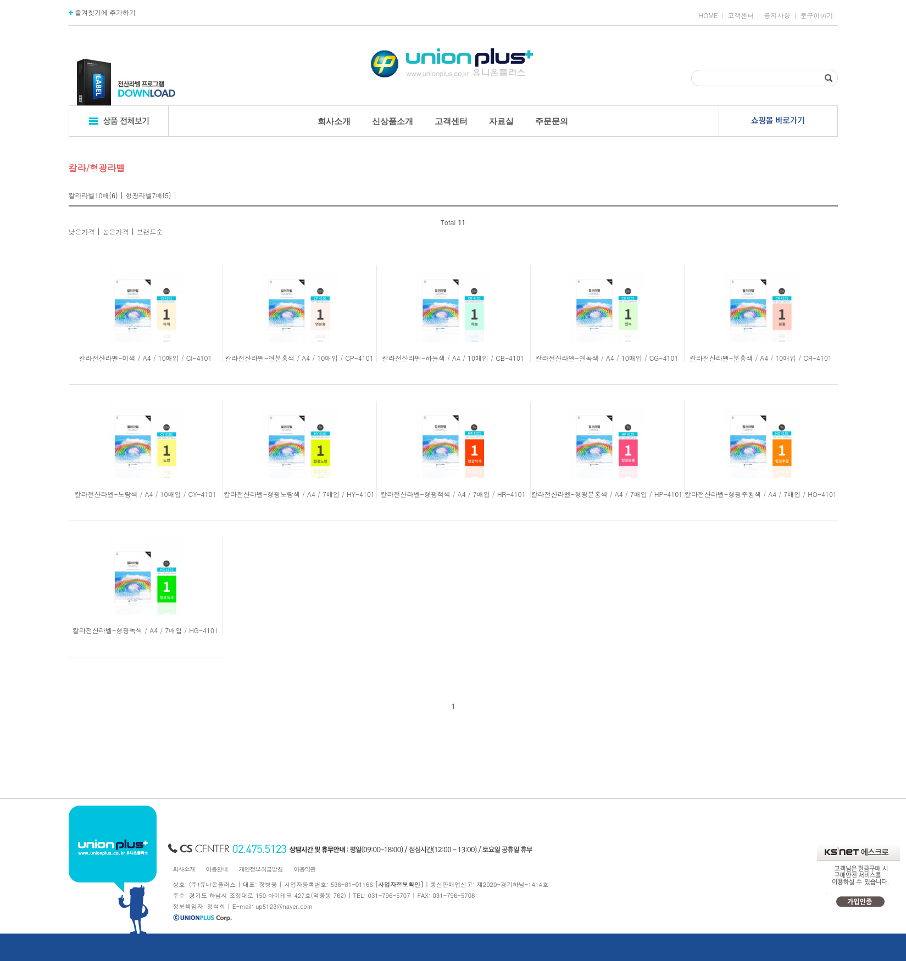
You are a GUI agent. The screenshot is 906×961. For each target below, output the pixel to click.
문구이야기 (817, 15)
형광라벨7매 (144, 195)
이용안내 (217, 869)
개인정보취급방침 (261, 869)
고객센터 (741, 15)
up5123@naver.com (284, 906)
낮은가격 (82, 231)
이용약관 (305, 869)
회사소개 (334, 121)
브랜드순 (150, 231)
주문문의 (551, 121)
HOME (708, 15)
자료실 (501, 121)
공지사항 (777, 15)
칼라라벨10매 (89, 195)
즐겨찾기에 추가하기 (102, 12)
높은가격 (116, 231)
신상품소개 (392, 121)
